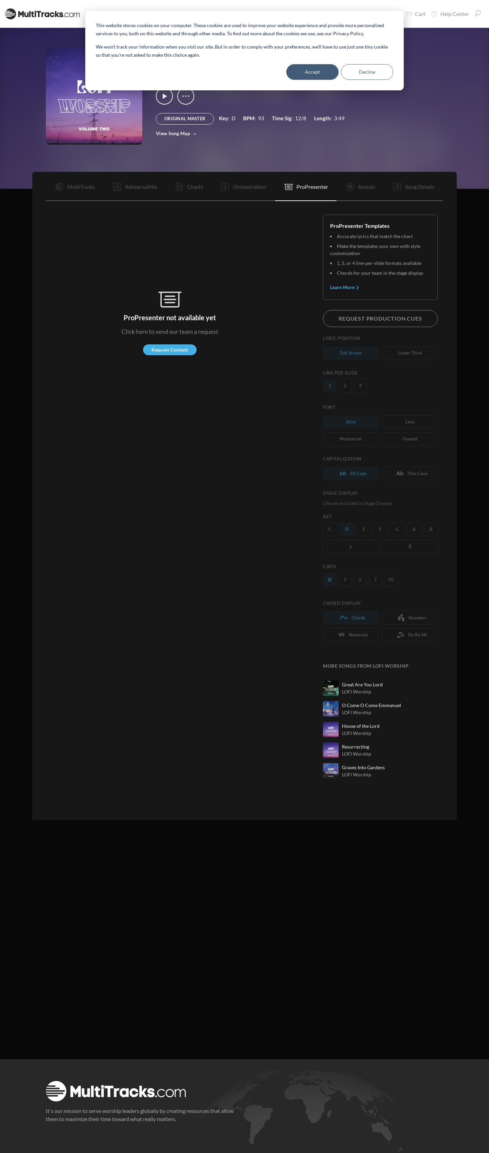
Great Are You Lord (362, 684)
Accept (312, 72)
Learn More (345, 287)
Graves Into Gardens (363, 767)
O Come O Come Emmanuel (371, 705)
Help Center (450, 14)
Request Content (169, 350)
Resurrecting (355, 747)
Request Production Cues (380, 318)
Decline (367, 72)
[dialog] (244, 50)
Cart (415, 14)
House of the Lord (361, 726)
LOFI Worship (356, 692)
